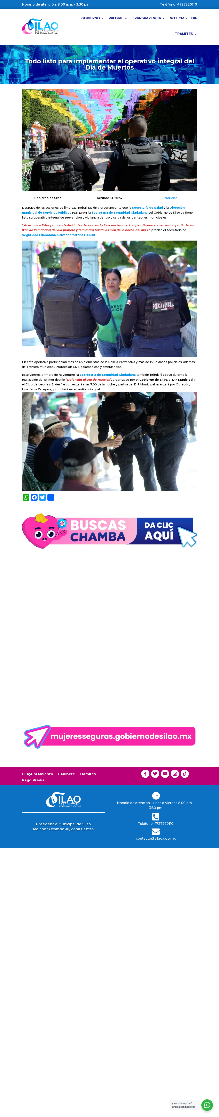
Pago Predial (34, 780)
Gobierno (90, 18)
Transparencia (146, 18)
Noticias (178, 18)
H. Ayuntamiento (37, 774)
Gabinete (66, 774)
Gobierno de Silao (42, 637)
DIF (194, 18)
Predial (116, 18)
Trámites (184, 34)
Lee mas (38, 673)
